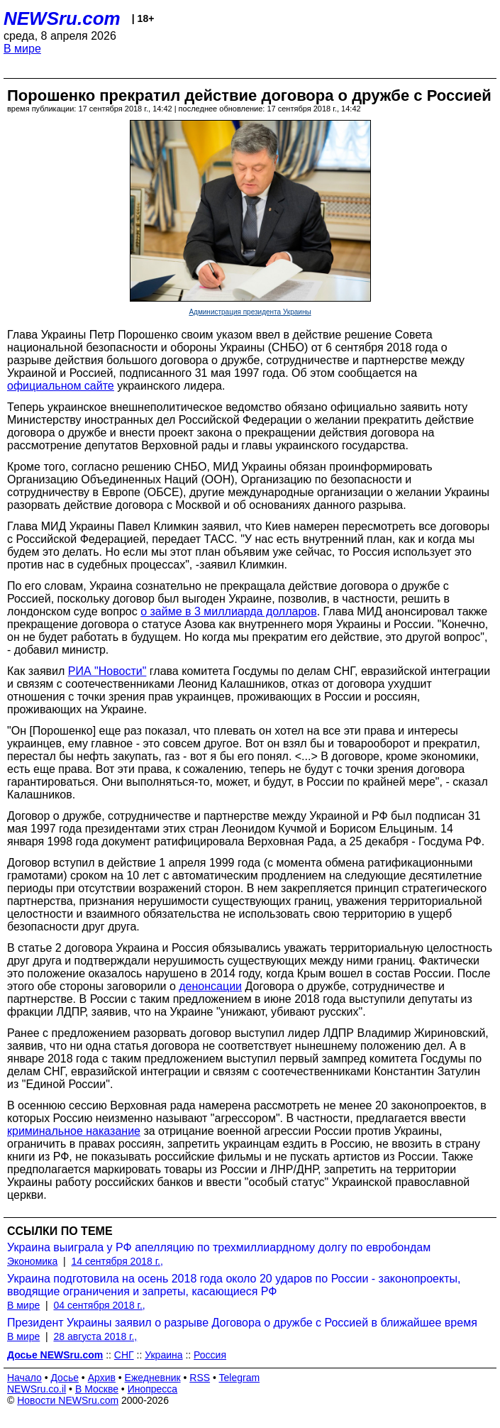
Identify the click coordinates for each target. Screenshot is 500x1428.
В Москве (96, 1389)
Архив (102, 1377)
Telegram (239, 1377)
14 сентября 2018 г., (117, 1261)
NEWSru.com (62, 18)
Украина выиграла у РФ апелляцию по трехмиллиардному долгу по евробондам (218, 1247)
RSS (199, 1377)
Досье (64, 1377)
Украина (163, 1355)
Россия (210, 1355)
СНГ (124, 1355)
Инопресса (153, 1389)
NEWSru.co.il (36, 1389)
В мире (22, 49)
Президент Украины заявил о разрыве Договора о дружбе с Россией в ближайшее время (242, 1323)
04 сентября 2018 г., (99, 1305)
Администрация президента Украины (250, 312)
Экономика (32, 1261)
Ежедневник (153, 1377)
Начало (24, 1377)
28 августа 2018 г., (95, 1336)
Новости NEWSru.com (67, 1400)
